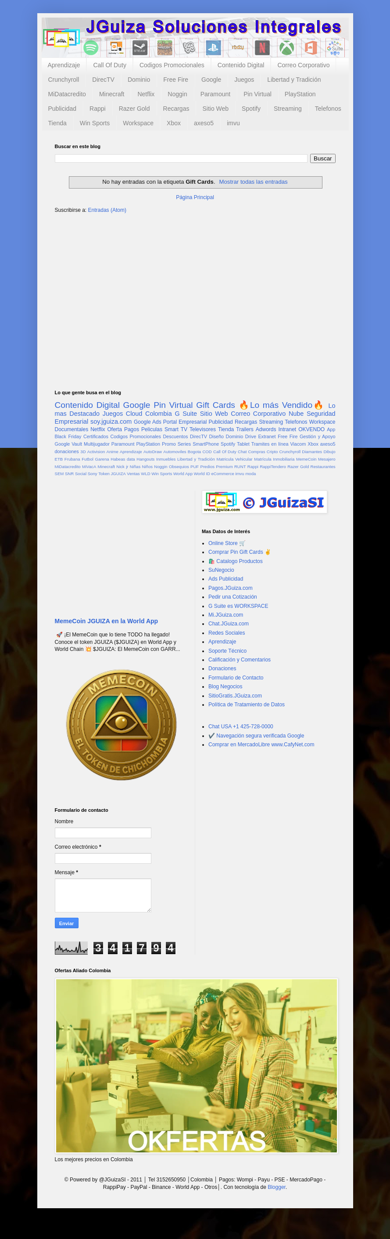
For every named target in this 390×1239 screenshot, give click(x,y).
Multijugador (97, 444)
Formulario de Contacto (235, 678)
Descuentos (175, 436)
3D (83, 451)
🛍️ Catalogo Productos (235, 561)
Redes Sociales (226, 633)
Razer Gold (134, 108)
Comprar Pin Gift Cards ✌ (239, 552)
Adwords (266, 429)
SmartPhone (206, 444)
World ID (202, 473)
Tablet (243, 444)
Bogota (194, 451)
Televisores (203, 429)
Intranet (287, 429)
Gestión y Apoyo (318, 436)
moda (250, 473)
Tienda (57, 123)
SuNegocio (221, 570)
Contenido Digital (241, 65)
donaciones (67, 451)
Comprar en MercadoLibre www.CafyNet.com (261, 744)
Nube (296, 413)
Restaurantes (323, 466)
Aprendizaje (64, 65)
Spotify (251, 108)
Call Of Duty (109, 65)
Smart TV (176, 429)
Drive (250, 436)
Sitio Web (215, 108)
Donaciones (222, 668)
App (331, 429)
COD (206, 451)
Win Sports (95, 123)
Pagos (131, 429)
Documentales (72, 429)
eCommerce (222, 473)
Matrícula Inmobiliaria (274, 459)
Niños (147, 466)
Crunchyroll (63, 79)
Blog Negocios (225, 686)
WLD (145, 473)
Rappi (97, 108)
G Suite (186, 413)
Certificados (95, 436)
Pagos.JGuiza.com (230, 588)
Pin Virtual (257, 94)
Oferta (114, 429)
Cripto (272, 451)
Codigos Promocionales (172, 65)
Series (184, 444)
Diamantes (312, 451)
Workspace (138, 123)
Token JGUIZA (111, 473)
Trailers (245, 429)
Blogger (277, 1187)
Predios (207, 466)
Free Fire (175, 79)
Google (211, 79)
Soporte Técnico (227, 651)
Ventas (133, 473)
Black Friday (68, 436)
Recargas (176, 108)
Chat (242, 451)
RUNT (240, 466)
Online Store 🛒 (227, 543)
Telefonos (328, 108)
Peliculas (151, 429)
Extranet (267, 436)
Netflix (145, 94)
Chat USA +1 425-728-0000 (240, 726)
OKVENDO (311, 429)
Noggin (177, 94)
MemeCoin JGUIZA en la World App (106, 621)
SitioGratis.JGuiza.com (235, 696)
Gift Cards (215, 405)
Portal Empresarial (185, 422)
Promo (169, 444)
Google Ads (147, 422)
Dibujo (329, 451)
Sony (92, 473)
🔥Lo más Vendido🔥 (282, 405)
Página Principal (195, 197)
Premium (224, 466)
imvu (233, 123)
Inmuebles (165, 459)
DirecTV (103, 79)
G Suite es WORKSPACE (238, 606)
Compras (256, 451)
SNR (69, 473)
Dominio (139, 79)
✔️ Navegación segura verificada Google (256, 736)
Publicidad (62, 108)
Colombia (158, 413)
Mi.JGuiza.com (225, 615)
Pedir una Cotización (232, 597)
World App (183, 473)
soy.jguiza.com (111, 421)
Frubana (72, 459)
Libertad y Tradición (294, 79)
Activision (96, 451)
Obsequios (179, 466)
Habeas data (123, 459)
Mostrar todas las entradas (253, 181)
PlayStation (300, 94)
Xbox (174, 123)
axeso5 (204, 123)
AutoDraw (152, 451)
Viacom (298, 444)
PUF (194, 466)
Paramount (215, 94)
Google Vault (68, 444)
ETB (59, 459)
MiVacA (89, 466)
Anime (112, 451)
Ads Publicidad (225, 579)
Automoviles (174, 451)
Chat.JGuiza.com (228, 624)
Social (80, 473)
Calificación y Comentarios (239, 660)
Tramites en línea (270, 444)
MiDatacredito (67, 94)
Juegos (244, 79)
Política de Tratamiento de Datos (246, 704)
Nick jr (122, 466)
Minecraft (112, 94)
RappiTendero (273, 466)
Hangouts (145, 459)
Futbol (87, 459)
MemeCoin (306, 459)
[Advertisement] (195, 288)
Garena (102, 459)
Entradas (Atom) (107, 210)
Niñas (135, 466)
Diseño (216, 436)
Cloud (134, 413)
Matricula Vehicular (234, 459)
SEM (59, 473)
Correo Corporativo (303, 65)
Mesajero (326, 459)
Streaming (288, 108)
